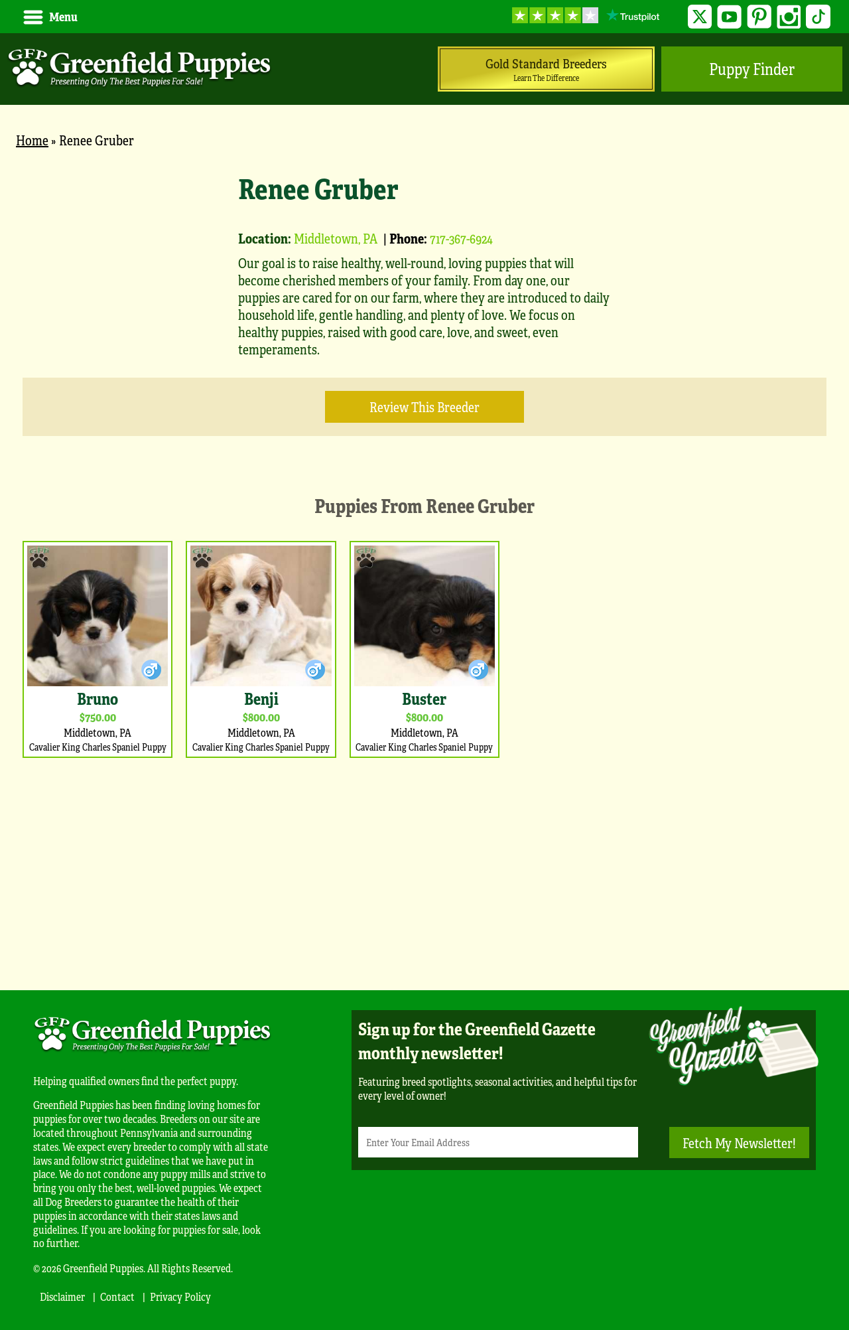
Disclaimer (62, 1296)
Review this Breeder (424, 406)
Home (32, 139)
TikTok (818, 17)
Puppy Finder (752, 68)
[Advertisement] (424, 871)
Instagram (789, 17)
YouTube (729, 17)
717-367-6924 (461, 238)
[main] (424, 563)
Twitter (700, 17)
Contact (117, 1296)
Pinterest (759, 17)
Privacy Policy (180, 1296)
